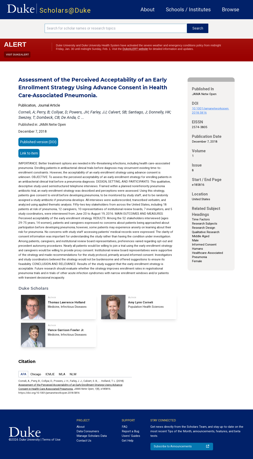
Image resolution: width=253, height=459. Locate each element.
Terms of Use (51, 439)
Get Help (127, 440)
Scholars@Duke (65, 10)
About (148, 9)
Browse (230, 9)
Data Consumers (87, 431)
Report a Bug (130, 431)
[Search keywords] (116, 28)
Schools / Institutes (188, 9)
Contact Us (83, 440)
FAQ (124, 427)
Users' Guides (131, 436)
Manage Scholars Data (91, 436)
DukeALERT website (135, 48)
